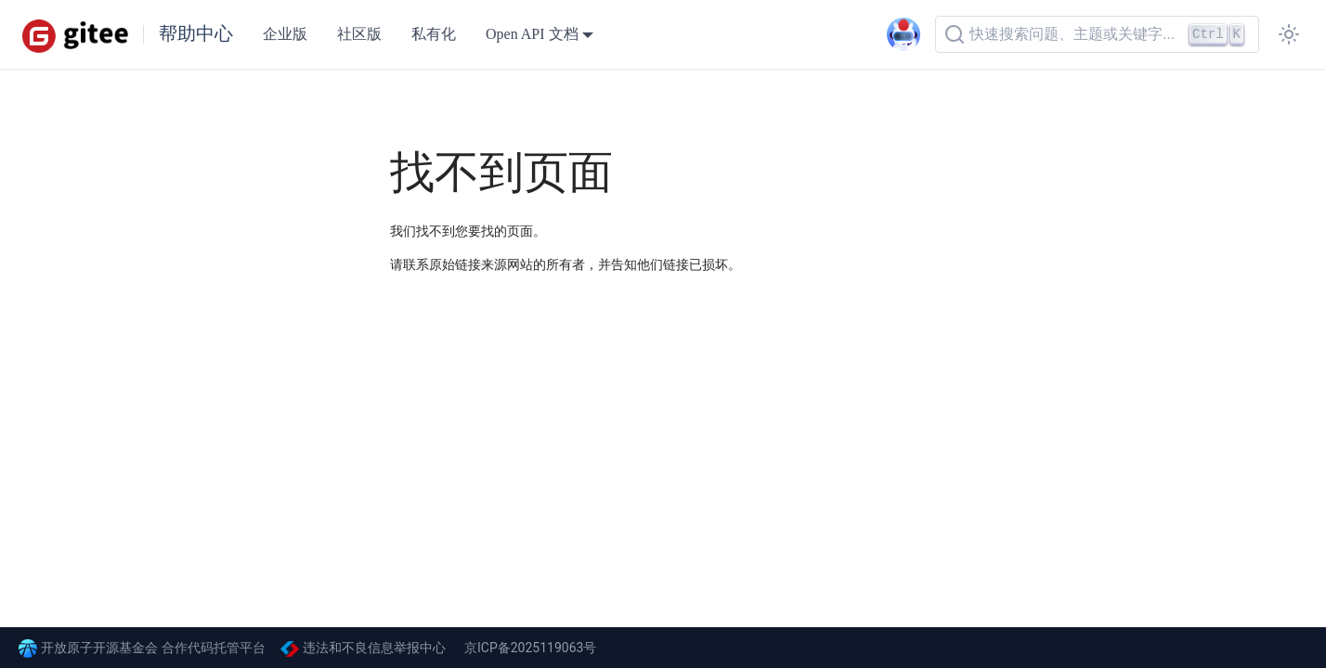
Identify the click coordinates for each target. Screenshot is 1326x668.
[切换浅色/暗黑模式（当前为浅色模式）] (1289, 34)
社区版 (359, 34)
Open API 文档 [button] (532, 34)
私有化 (433, 34)
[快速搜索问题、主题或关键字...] (1097, 34)
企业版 (285, 34)
